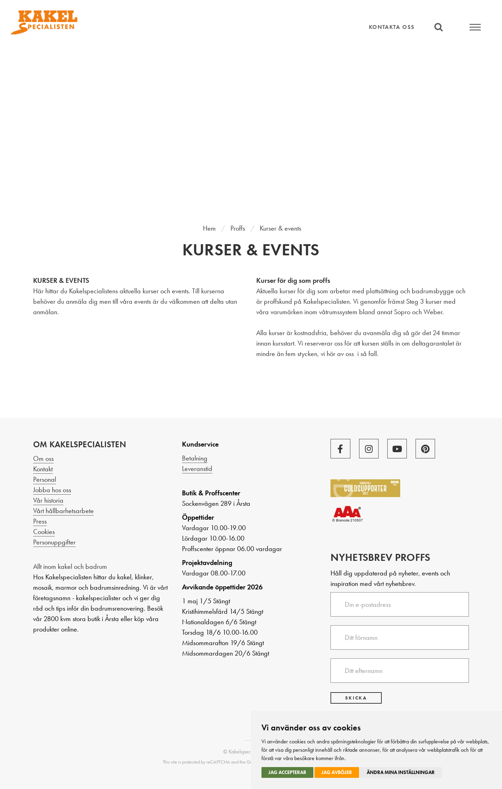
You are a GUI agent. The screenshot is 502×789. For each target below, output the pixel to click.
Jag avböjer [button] (336, 772)
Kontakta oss (392, 27)
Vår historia (48, 500)
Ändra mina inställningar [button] (401, 772)
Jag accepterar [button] (287, 772)
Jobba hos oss (52, 489)
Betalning (194, 458)
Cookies (44, 531)
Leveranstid (197, 468)
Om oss (43, 458)
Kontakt (43, 468)
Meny (475, 27)
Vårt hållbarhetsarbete (63, 510)
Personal (44, 479)
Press (40, 521)
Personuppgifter (54, 542)
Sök (438, 27)
